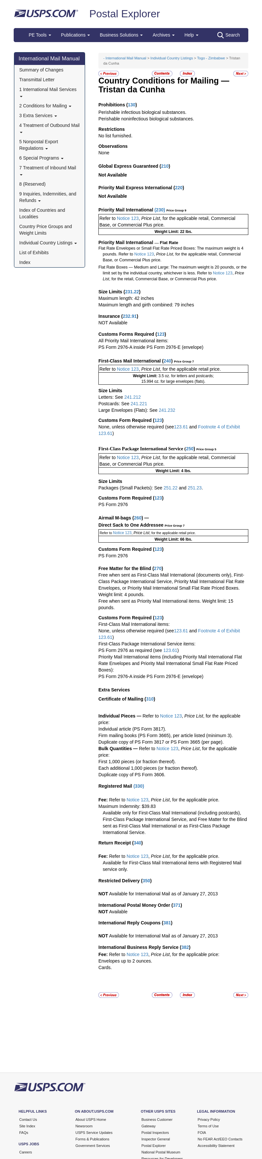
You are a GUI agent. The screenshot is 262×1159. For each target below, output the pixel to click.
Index (24, 262)
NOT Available (112, 322)
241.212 (132, 397)
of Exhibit (230, 426)
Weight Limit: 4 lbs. (173, 471)
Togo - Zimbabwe (211, 58)
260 (137, 517)
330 (138, 786)
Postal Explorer (124, 14)
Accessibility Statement (216, 1146)
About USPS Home (91, 1119)
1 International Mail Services (48, 92)
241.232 (167, 410)
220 (178, 187)
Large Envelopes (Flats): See (128, 410)
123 (161, 334)
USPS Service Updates (94, 1133)
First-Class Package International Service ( (142, 448)
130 (131, 104)
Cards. (105, 967)
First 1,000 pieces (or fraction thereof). (137, 761)
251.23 (195, 487)
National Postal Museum (160, 1152)
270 (157, 568)
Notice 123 (127, 218)
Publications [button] (75, 35)
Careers (25, 1152)
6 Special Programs (41, 158)
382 (185, 947)
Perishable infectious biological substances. (142, 112)
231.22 (132, 291)
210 (164, 166)
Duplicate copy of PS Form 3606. (131, 774)
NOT (103, 893)
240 (167, 360)
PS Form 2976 (113, 504)
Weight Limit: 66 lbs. (173, 539)
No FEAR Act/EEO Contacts (220, 1139)
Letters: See (111, 397)
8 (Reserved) (32, 184)
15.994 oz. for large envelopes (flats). (173, 381)
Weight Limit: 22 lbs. (173, 231)
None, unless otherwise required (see (136, 426)
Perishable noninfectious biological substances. (146, 118)
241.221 (139, 403)
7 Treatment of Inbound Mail (47, 170)
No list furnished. (115, 135)
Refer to (107, 218)
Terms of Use (208, 1126)
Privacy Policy (209, 1119)
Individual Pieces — (119, 716)
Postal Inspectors (155, 1133)
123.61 (181, 426)
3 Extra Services (38, 115)
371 (177, 905)
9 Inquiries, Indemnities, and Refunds (47, 197)
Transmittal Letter (36, 79)
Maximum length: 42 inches (126, 298)
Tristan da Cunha (131, 89)
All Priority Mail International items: (133, 340)
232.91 (130, 316)
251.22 (171, 487)
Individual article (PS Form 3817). (132, 729)
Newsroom (84, 1126)
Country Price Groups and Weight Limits (45, 230)
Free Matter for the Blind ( (126, 568)
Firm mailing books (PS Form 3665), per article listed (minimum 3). (165, 735)
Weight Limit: (145, 376)
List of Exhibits (34, 252)
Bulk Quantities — (118, 748)
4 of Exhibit (228, 630)
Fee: (103, 799)
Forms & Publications (92, 1139)
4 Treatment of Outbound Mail (49, 128)
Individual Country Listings (48, 242)
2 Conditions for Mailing (45, 105)
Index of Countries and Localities (42, 213)
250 (190, 448)
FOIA (202, 1133)
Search (228, 35)
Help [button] (191, 35)
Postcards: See (114, 403)
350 (146, 880)
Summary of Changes (41, 69)
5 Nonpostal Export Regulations (38, 145)
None (103, 152)
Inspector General (155, 1139)
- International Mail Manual (124, 58)
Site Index (27, 1126)
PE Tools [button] (40, 35)
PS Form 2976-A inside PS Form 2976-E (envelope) (150, 347)
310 (149, 699)
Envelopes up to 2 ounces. (125, 961)
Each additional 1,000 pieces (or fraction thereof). (148, 768)
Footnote (206, 426)
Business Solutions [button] (121, 35)
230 (160, 209)
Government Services (93, 1146)
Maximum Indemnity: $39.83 (127, 806)
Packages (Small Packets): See (131, 487)
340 (137, 842)
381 (167, 922)
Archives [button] (164, 35)
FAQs (23, 1133)
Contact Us (28, 1119)
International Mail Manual (49, 58)
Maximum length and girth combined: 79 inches (146, 304)
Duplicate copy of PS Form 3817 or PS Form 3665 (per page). (161, 742)
